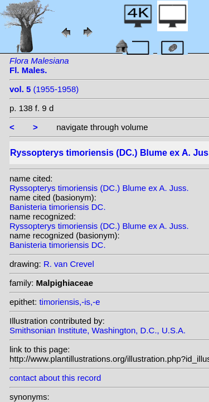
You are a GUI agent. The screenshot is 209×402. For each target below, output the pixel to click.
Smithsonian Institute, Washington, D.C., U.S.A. (97, 330)
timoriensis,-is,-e (69, 302)
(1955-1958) (44, 89)
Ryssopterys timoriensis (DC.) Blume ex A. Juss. (99, 188)
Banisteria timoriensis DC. (57, 207)
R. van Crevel (68, 264)
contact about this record (55, 377)
